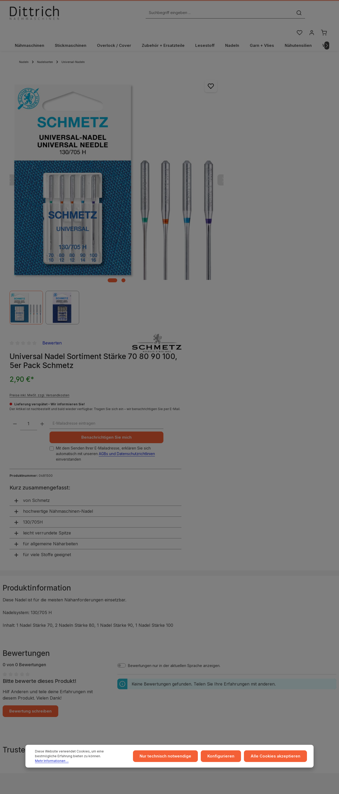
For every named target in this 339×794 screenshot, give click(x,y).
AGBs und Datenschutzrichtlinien (277, 190)
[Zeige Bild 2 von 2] (107, 236)
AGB (98, 638)
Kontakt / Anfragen (280, 663)
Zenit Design (175, 786)
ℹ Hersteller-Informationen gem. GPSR (169, 598)
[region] (100, 167)
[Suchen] (243, 14)
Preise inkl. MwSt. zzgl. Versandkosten (232, 122)
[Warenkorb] (323, 14)
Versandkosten (270, 784)
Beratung (272, 647)
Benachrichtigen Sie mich (284, 168)
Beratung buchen (32, 690)
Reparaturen (275, 655)
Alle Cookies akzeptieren (277, 757)
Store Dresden (192, 663)
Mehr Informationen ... (96, 760)
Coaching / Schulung (282, 638)
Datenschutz (105, 647)
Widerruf (102, 655)
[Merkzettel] (299, 14)
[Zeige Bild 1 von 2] (96, 236)
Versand (186, 638)
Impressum (103, 630)
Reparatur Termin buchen (39, 695)
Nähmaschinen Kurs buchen (41, 685)
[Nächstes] (326, 32)
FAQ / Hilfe (273, 672)
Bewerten (245, 69)
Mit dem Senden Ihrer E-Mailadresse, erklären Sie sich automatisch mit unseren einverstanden (285, 187)
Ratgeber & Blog (278, 630)
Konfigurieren (225, 757)
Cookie (100, 663)
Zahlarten (187, 647)
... (180, 630)
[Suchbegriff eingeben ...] (163, 14)
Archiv (184, 672)
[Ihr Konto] (311, 14)
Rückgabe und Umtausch (201, 655)
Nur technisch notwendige (172, 757)
